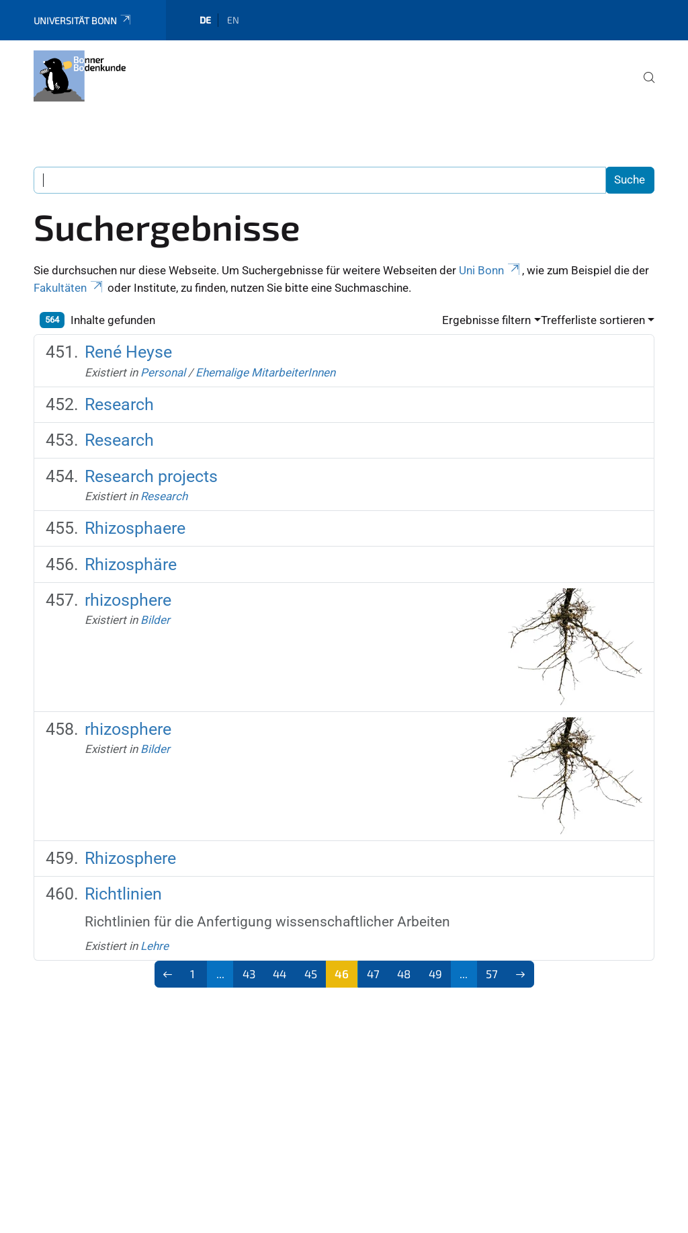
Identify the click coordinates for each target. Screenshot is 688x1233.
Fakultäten (69, 287)
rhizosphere (128, 600)
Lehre (154, 946)
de (205, 20)
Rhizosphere (130, 858)
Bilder (155, 620)
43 (249, 973)
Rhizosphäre (131, 564)
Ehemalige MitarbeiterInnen (265, 372)
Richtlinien (123, 894)
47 (373, 973)
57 (492, 973)
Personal (162, 372)
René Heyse (128, 352)
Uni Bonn (490, 270)
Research (119, 404)
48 (404, 973)
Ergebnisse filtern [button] (486, 320)
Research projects (151, 476)
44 (279, 973)
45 (310, 973)
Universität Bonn (83, 20)
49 (435, 973)
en (233, 20)
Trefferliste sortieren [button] (593, 320)
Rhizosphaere (135, 528)
